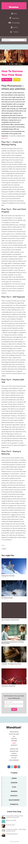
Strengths (14, 804)
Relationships (14, 800)
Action (14, 743)
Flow (4, 549)
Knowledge (14, 740)
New (14, 736)
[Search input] (13, 40)
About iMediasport (14, 760)
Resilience (14, 753)
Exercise (14, 782)
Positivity (14, 795)
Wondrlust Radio (14, 749)
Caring (14, 778)
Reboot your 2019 (11, 820)
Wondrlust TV (14, 745)
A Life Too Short (10, 825)
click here (4, 138)
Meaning (14, 791)
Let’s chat (14, 758)
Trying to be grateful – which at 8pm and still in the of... (16, 830)
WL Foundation (14, 755)
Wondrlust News (14, 751)
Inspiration (14, 738)
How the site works (14, 734)
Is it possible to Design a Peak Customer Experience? (14, 816)
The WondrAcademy (11, 834)
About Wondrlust (14, 732)
